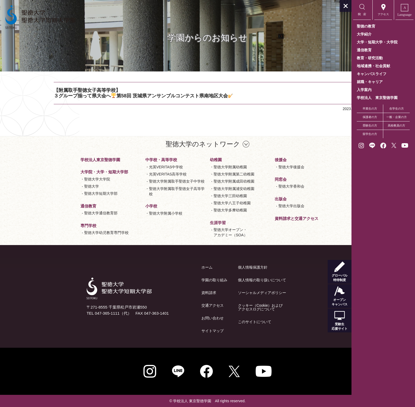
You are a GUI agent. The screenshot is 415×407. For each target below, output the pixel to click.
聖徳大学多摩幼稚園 (198, 210)
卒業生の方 (370, 108)
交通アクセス (181, 305)
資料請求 (177, 293)
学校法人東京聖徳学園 (68, 159)
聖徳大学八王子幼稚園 (200, 203)
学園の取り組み (183, 280)
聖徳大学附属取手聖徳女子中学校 (145, 181)
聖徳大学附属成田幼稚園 (202, 181)
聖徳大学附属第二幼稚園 (202, 174)
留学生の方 (370, 133)
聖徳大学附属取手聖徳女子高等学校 (145, 191)
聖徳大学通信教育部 (69, 213)
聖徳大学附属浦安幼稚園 (202, 189)
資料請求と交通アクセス (265, 218)
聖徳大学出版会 (260, 206)
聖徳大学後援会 (260, 167)
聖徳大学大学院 (65, 179)
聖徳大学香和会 (260, 186)
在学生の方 (396, 108)
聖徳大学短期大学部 (69, 193)
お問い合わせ (181, 318)
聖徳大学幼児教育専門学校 (74, 232)
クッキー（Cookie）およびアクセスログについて (228, 307)
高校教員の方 (396, 125)
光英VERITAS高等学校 (136, 174)
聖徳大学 (59, 186)
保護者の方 (370, 117)
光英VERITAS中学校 (134, 167)
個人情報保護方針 (221, 267)
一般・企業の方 (396, 117)
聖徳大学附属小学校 (134, 213)
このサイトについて (223, 322)
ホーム (175, 267)
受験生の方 (370, 125)
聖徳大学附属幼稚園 (198, 167)
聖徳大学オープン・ (199, 233)
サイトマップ (181, 331)
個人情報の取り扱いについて (230, 280)
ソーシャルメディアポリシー (230, 293)
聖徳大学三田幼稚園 (198, 196)
